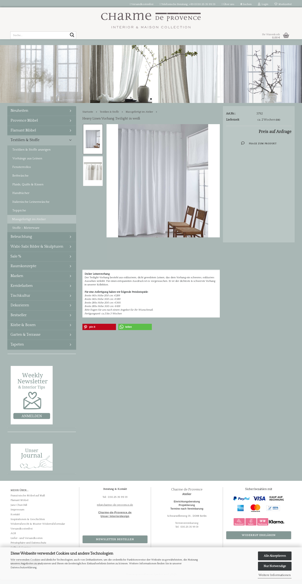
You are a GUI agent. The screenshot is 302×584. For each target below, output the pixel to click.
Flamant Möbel (23, 135)
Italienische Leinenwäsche (30, 206)
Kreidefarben (21, 290)
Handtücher (20, 197)
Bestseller (18, 319)
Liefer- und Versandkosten (26, 542)
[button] (99, 331)
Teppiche (19, 214)
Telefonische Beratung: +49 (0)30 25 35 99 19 (187, 4)
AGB (13, 537)
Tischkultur (20, 300)
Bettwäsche (20, 180)
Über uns (228, 4)
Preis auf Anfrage (275, 136)
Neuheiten (19, 115)
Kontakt (15, 518)
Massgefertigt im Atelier (29, 223)
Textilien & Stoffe (24, 144)
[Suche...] (72, 35)
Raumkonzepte (23, 270)
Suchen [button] (246, 4)
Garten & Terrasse (25, 339)
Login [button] (263, 4)
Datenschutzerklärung (23, 567)
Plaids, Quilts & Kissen (27, 188)
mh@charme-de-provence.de (115, 508)
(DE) (278, 124)
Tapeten (17, 349)
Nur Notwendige (275, 566)
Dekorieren (19, 309)
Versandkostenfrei (142, 4)
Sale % (15, 261)
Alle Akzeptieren (275, 556)
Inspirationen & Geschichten (27, 523)
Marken (16, 280)
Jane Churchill (18, 509)
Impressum (17, 513)
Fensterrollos (21, 171)
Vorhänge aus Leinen (27, 162)
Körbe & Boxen (23, 329)
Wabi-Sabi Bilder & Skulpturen (36, 251)
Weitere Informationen (275, 575)
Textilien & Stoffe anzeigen (31, 154)
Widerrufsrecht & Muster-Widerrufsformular (37, 528)
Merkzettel (283, 4)
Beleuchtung (21, 241)
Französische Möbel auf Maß (27, 499)
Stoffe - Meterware (25, 232)
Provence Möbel (24, 125)
